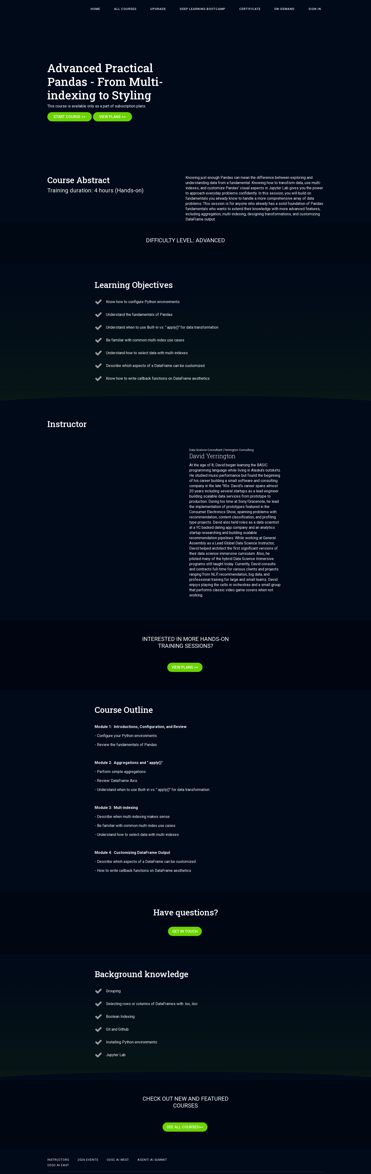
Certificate (263, 9)
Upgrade (182, 9)
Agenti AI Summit (152, 1149)
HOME (130, 9)
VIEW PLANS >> (115, 117)
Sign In (317, 9)
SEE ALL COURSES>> (183, 1119)
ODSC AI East (58, 1154)
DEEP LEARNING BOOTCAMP (221, 9)
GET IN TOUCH (183, 926)
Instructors (58, 1149)
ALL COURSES (154, 9)
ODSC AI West (118, 1149)
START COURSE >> (69, 117)
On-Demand (292, 9)
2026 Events (88, 1149)
